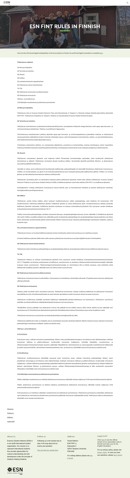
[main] (65, 27)
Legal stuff (11, 421)
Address (10, 417)
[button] (127, 2)
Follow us (10, 413)
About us (10, 409)
